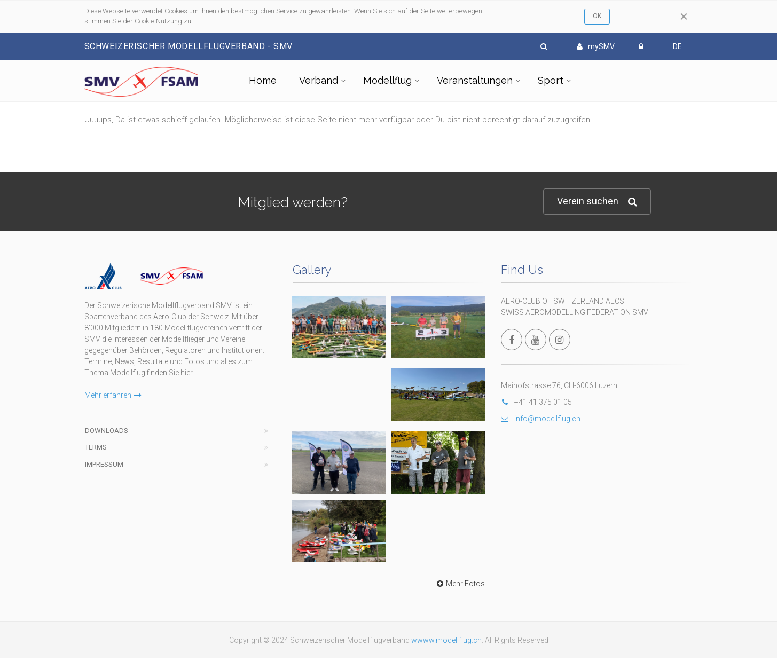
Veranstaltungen (475, 80)
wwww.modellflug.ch (446, 640)
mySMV (596, 46)
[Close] (684, 16)
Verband (318, 80)
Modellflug (387, 80)
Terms (96, 447)
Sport (550, 80)
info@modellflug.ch (540, 418)
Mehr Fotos (459, 583)
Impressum (104, 464)
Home (263, 80)
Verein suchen (597, 201)
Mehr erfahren (113, 395)
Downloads (106, 431)
